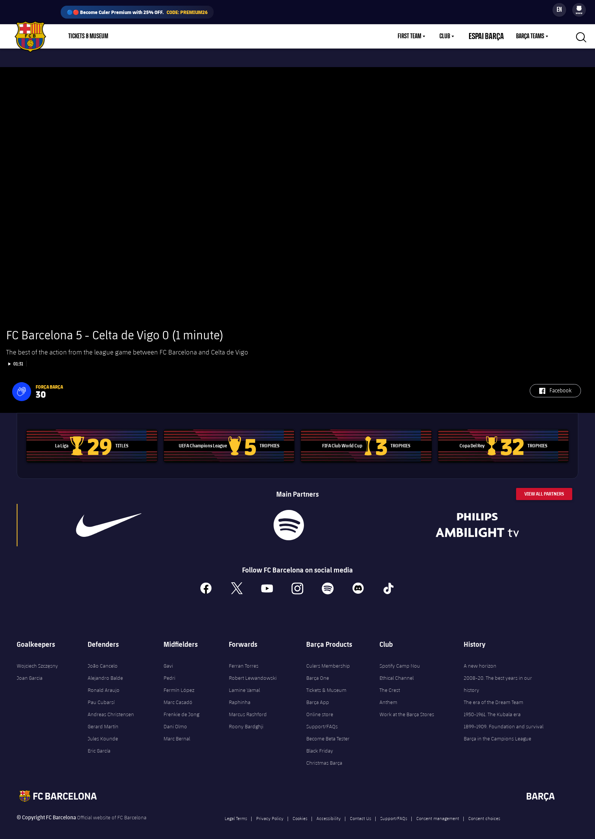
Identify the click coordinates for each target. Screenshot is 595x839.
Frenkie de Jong (181, 708)
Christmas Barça (324, 756)
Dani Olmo (175, 720)
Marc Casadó (178, 696)
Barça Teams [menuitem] (530, 36)
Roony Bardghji (246, 720)
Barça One (317, 671)
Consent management (437, 811)
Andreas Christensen (111, 708)
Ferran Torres (243, 659)
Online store (319, 708)
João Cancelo (103, 659)
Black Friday (319, 744)
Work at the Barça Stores (406, 708)
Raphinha (239, 696)
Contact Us (360, 811)
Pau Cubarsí (101, 696)
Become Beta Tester (327, 732)
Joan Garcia (29, 671)
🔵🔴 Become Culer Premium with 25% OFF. (137, 12)
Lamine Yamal (244, 684)
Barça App (317, 696)
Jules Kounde (103, 732)
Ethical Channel (396, 671)
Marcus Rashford (248, 708)
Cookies (300, 811)
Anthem (388, 696)
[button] (21, 385)
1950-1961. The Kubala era (492, 708)
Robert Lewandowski (253, 671)
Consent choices (484, 811)
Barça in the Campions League (497, 732)
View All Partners (544, 487)
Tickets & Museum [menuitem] (88, 36)
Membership (167, 36)
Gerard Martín (103, 720)
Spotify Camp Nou (399, 659)
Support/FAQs (322, 720)
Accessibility (328, 811)
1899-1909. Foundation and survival (503, 720)
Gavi (168, 659)
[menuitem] (579, 8)
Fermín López (179, 684)
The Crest (389, 684)
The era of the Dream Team (493, 696)
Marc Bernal (177, 732)
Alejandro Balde (105, 671)
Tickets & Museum (326, 684)
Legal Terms (236, 811)
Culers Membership (328, 659)
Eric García (99, 744)
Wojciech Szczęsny (37, 659)
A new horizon (480, 659)
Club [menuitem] (454, 36)
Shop (133, 36)
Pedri (169, 671)
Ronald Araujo (104, 684)
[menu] (579, 10)
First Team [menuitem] (418, 36)
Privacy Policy (269, 811)
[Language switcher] (559, 10)
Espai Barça (491, 36)
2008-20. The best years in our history (498, 677)
